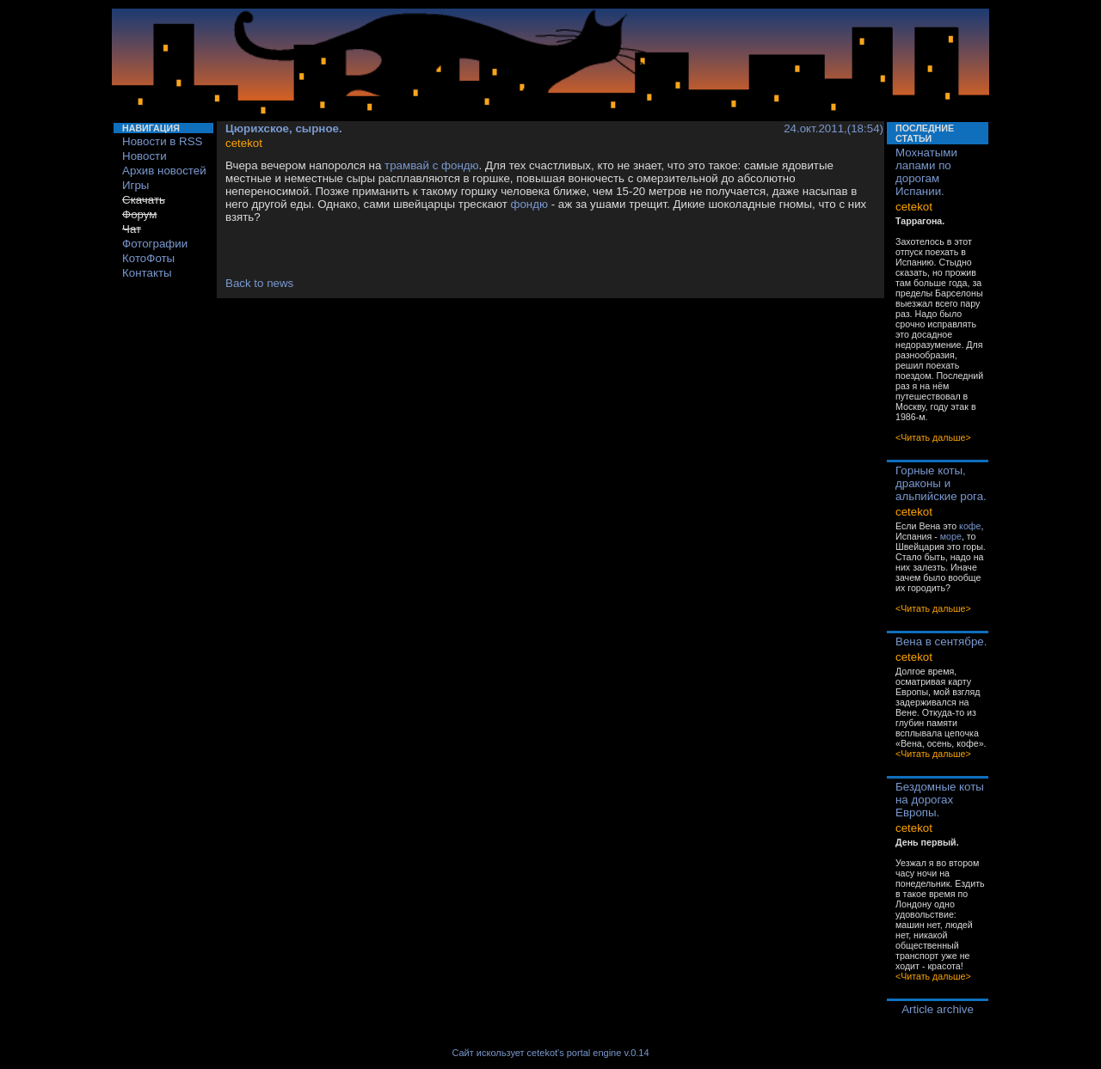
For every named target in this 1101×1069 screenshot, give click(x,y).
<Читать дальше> (933, 437)
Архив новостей (164, 170)
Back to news (259, 283)
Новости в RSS (162, 141)
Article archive (937, 1009)
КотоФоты (148, 258)
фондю (529, 204)
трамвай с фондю (431, 165)
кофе (970, 526)
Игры (135, 185)
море (951, 536)
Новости (144, 156)
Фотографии (155, 243)
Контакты (147, 272)
